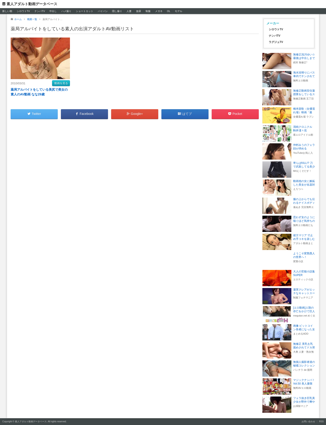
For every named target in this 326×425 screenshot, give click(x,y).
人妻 (129, 11)
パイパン (103, 11)
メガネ (159, 11)
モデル (178, 11)
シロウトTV (23, 11)
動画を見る (61, 83)
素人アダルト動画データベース (32, 4)
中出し (53, 11)
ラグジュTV (276, 42)
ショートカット (84, 11)
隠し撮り (117, 11)
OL (168, 11)
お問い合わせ (308, 421)
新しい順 (7, 11)
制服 (148, 11)
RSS (321, 421)
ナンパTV (39, 11)
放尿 (138, 11)
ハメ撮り (66, 11)
